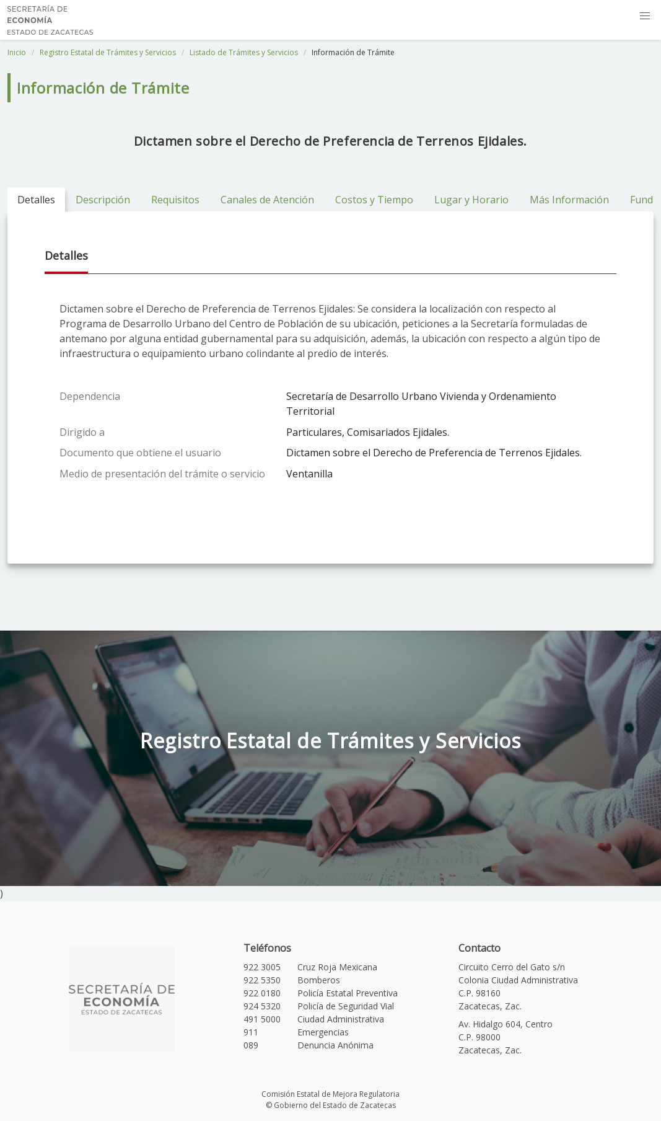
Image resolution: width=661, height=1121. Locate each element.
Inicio (16, 52)
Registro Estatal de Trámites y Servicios (108, 52)
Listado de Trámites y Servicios (244, 52)
